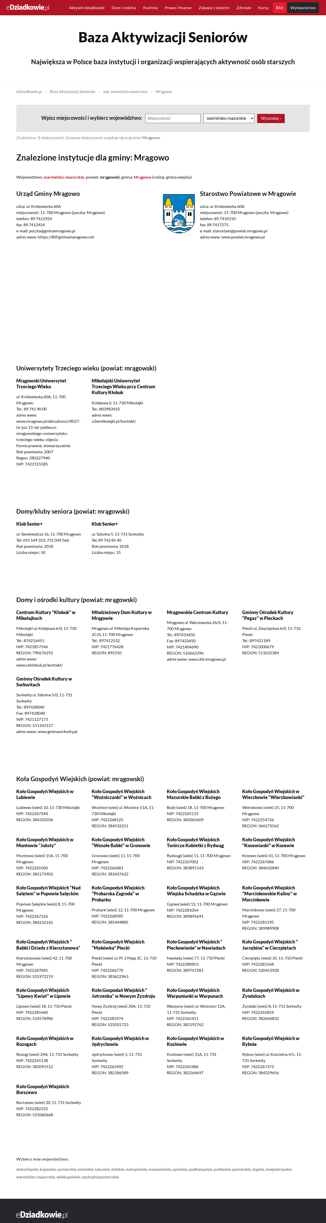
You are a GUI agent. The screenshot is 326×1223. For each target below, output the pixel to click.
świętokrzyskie (279, 1169)
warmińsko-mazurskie (35, 1176)
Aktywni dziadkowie (86, 7)
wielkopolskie (68, 1176)
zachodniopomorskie (100, 1176)
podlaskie (222, 1169)
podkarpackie (200, 1169)
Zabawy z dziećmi (214, 7)
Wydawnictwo (303, 7)
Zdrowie (243, 7)
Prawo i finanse (178, 7)
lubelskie (85, 1169)
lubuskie (102, 1169)
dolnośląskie (27, 1169)
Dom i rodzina (124, 7)
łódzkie (117, 1169)
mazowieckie (159, 1169)
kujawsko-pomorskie (58, 1169)
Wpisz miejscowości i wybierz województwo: (92, 118)
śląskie (258, 1169)
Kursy (263, 7)
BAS (279, 7)
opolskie (179, 1169)
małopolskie (136, 1169)
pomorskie (241, 1169)
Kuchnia (150, 7)
